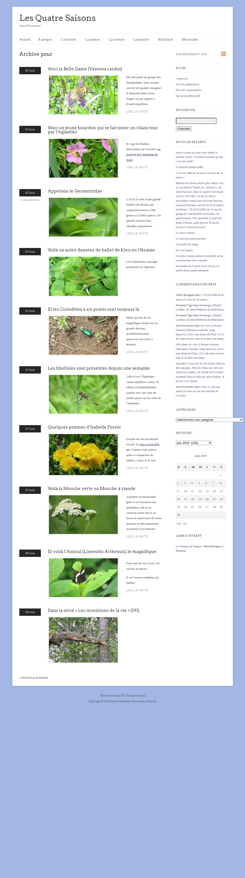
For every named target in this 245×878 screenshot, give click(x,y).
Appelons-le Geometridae (75, 191)
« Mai (178, 523)
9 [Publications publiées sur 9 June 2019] (178, 491)
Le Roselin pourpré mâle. (190, 167)
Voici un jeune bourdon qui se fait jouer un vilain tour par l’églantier (103, 129)
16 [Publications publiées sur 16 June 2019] (178, 499)
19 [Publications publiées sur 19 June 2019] (199, 499)
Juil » (185, 523)
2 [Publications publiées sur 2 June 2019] (178, 483)
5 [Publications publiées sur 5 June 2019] (199, 483)
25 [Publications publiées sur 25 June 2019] (192, 507)
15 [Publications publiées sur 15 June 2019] (221, 491)
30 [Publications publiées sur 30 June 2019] (178, 515)
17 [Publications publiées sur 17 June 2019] (185, 499)
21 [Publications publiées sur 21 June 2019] (214, 499)
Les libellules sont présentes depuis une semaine (99, 368)
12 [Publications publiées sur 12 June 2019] (199, 491)
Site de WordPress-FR (188, 96)
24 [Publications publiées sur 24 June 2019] (185, 507)
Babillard (167, 40)
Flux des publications (188, 84)
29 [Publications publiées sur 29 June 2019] (221, 507)
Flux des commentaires (188, 90)
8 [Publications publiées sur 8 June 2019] (220, 483)
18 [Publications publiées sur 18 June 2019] (192, 499)
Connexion (182, 78)
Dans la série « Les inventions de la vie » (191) (93, 610)
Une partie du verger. (187, 244)
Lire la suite (137, 536)
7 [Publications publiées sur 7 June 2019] (213, 483)
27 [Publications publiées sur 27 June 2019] (207, 507)
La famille (143, 40)
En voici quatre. (184, 250)
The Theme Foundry (133, 695)
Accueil (25, 39)
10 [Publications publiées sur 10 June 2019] (185, 491)
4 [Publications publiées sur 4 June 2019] (192, 483)
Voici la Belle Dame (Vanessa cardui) (85, 68)
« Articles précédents (33, 677)
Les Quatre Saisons (57, 18)
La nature (94, 40)
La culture (119, 40)
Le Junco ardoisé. (185, 232)
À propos (47, 40)
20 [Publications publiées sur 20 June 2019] (207, 499)
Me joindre (190, 39)
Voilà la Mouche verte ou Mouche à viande (91, 488)
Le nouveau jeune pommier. (191, 238)
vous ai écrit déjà (149, 444)
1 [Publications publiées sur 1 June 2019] (220, 475)
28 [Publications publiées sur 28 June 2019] (214, 507)
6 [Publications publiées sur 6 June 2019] (206, 483)
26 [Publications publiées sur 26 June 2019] (199, 507)
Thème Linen (108, 695)
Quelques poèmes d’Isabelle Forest (84, 427)
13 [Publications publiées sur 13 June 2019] (207, 491)
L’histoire (71, 40)
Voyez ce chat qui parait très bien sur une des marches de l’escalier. (198, 391)
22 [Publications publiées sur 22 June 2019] (221, 499)
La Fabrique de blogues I (189, 546)
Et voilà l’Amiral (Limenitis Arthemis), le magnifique (102, 551)
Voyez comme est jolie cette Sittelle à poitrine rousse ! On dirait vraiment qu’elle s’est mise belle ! (199, 157)
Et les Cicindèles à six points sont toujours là (93, 309)
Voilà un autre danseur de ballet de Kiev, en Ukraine (101, 250)
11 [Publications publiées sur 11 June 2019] (192, 491)
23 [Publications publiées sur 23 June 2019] (178, 507)
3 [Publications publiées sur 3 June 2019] (185, 483)
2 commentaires (30, 199)
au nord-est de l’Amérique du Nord (143, 154)
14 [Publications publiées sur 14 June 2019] (214, 491)
